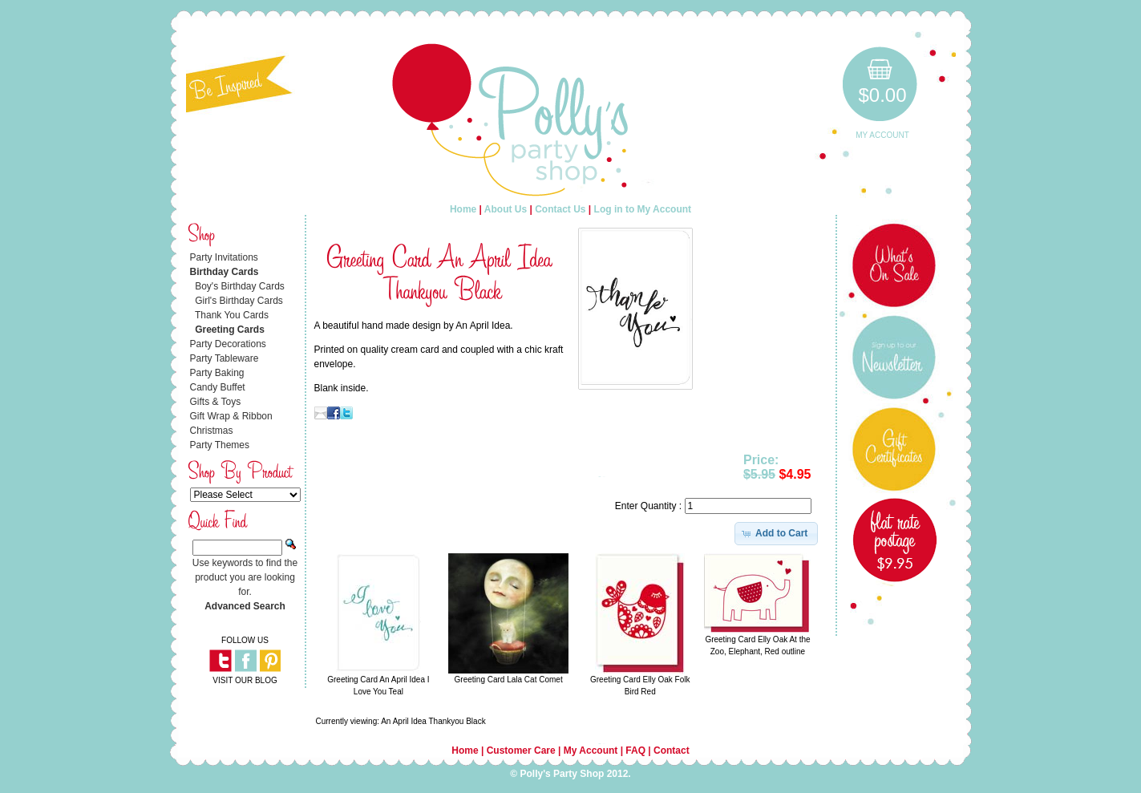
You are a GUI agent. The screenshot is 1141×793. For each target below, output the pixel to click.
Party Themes (219, 445)
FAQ (635, 750)
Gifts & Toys (215, 401)
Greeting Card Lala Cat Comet (509, 679)
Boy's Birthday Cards (240, 286)
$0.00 (882, 95)
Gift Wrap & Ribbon (231, 416)
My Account (882, 135)
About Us (505, 209)
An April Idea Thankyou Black (433, 721)
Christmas (211, 430)
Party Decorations (228, 344)
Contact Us (560, 209)
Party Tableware (224, 358)
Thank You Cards (232, 315)
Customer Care (521, 750)
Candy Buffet (217, 387)
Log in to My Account (643, 209)
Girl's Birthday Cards (239, 300)
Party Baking (217, 372)
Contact (671, 750)
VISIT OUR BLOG (244, 680)
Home (463, 209)
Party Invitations (224, 257)
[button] (776, 533)
